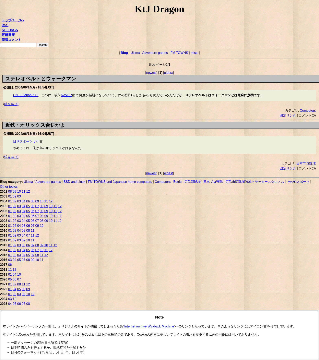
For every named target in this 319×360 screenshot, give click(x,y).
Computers (308, 110)
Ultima (135, 53)
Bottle (177, 181)
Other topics (8, 186)
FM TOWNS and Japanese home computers (120, 181)
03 (19, 196)
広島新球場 (192, 181)
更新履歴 (8, 35)
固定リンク (288, 115)
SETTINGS (10, 30)
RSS (5, 25)
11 (23, 191)
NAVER (66, 95)
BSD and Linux (74, 181)
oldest (168, 72)
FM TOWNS (179, 53)
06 (28, 201)
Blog (124, 53)
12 (28, 191)
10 (19, 191)
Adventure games (155, 53)
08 (10, 191)
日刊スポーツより (26, 141)
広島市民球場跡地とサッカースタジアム (254, 181)
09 (14, 191)
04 (23, 201)
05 (28, 206)
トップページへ (13, 20)
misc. (194, 53)
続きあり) (11, 104)
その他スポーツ (298, 181)
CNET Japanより (25, 95)
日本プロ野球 (306, 163)
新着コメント (11, 39)
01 (10, 196)
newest (151, 72)
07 (37, 206)
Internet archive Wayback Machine (149, 326)
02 (14, 196)
